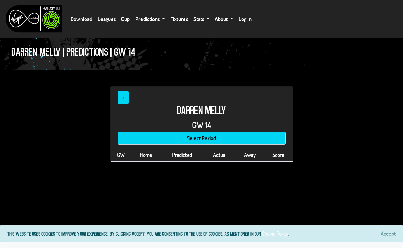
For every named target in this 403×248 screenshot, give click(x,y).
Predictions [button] (148, 18)
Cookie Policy (275, 233)
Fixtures (179, 18)
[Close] (388, 233)
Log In (245, 18)
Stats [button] (199, 18)
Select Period (201, 138)
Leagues (107, 18)
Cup (125, 18)
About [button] (222, 18)
